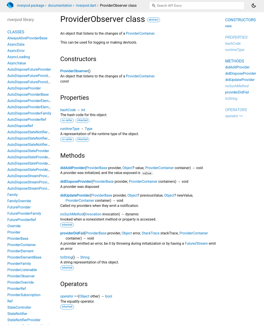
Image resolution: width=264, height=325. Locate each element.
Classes (15, 32)
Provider (14, 232)
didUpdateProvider (75, 195)
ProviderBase (96, 168)
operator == (69, 296)
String (84, 257)
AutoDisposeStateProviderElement (34, 157)
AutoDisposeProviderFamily (29, 113)
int (83, 110)
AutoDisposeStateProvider (28, 151)
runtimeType (69, 129)
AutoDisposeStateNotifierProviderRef (36, 144)
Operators (236, 109)
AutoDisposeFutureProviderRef (31, 82)
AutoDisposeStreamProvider (29, 176)
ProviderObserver (74, 71)
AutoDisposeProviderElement (30, 101)
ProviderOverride (20, 282)
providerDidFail (72, 233)
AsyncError (16, 51)
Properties (236, 37)
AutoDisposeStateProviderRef (30, 170)
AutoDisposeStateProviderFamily (33, 163)
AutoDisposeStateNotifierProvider (34, 132)
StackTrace (151, 233)
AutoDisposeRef (20, 126)
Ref (10, 301)
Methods (234, 61)
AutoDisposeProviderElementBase (34, 107)
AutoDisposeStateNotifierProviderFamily (39, 138)
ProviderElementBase (24, 257)
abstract (153, 19)
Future (190, 243)
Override (14, 226)
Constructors (240, 19)
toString (66, 257)
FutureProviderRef (21, 220)
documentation (60, 5)
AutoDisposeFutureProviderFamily (34, 76)
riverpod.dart (86, 5)
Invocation (93, 214)
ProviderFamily (19, 263)
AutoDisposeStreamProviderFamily (35, 182)
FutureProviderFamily (24, 213)
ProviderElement (20, 251)
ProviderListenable (22, 270)
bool (108, 296)
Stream (202, 243)
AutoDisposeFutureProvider (29, 69)
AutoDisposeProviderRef (26, 119)
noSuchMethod (72, 214)
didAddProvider (72, 168)
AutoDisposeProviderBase (28, 94)
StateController (19, 307)
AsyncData (16, 44)
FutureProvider (19, 207)
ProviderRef (16, 289)
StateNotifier (17, 314)
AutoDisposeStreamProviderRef (32, 188)
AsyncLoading (18, 57)
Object (127, 168)
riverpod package (30, 5)
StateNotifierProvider (24, 320)
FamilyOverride (19, 201)
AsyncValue (16, 63)
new (228, 26)
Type (88, 129)
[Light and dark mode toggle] (253, 5)
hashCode (68, 110)
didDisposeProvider (75, 181)
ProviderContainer (140, 33)
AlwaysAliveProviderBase (27, 38)
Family (12, 195)
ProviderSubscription (23, 295)
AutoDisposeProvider (24, 88)
